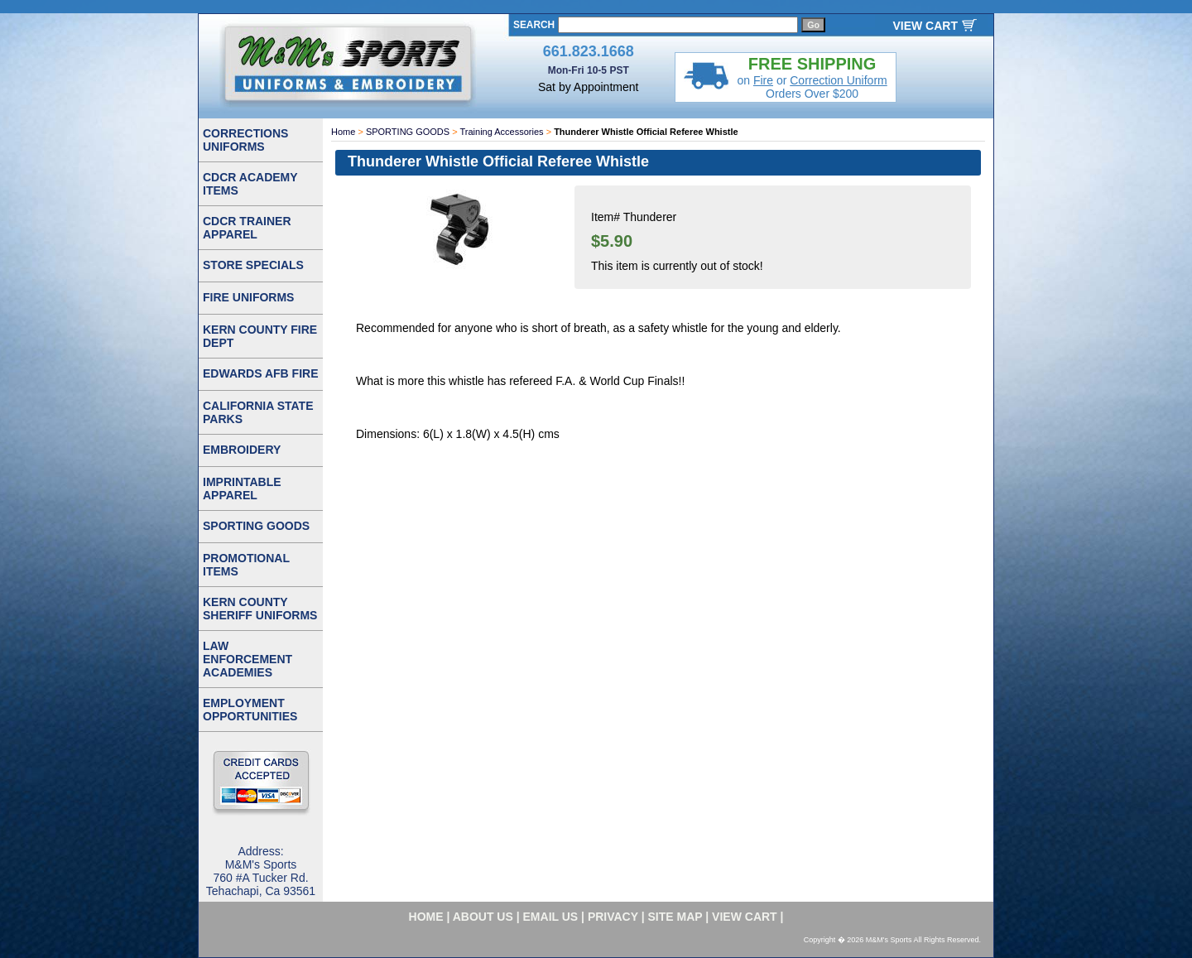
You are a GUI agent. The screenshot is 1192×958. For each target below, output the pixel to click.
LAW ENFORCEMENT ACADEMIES (247, 659)
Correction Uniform (838, 80)
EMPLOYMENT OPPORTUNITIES (250, 709)
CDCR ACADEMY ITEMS (250, 184)
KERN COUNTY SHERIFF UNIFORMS (260, 608)
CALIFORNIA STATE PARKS (258, 412)
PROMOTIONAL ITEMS (246, 564)
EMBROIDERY (242, 449)
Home (343, 132)
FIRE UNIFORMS (248, 297)
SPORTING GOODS (407, 132)
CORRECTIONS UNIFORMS (245, 140)
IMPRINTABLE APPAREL (242, 488)
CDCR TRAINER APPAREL (247, 227)
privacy (613, 916)
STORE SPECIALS (253, 265)
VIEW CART (925, 25)
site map (675, 916)
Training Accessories (502, 132)
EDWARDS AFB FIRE (260, 373)
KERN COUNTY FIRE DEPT (260, 336)
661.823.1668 (588, 51)
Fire (763, 80)
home (426, 916)
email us (551, 916)
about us (483, 916)
